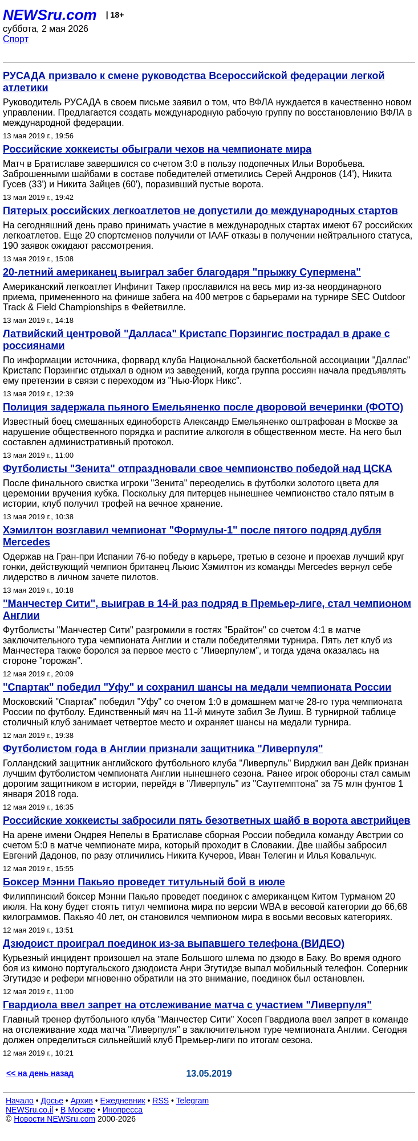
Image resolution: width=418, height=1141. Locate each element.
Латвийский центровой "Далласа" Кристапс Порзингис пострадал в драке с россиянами (196, 339)
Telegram (192, 1100)
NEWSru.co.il (29, 1109)
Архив (82, 1100)
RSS (160, 1100)
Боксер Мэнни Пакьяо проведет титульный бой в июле (144, 882)
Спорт (16, 39)
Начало (20, 1100)
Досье (51, 1100)
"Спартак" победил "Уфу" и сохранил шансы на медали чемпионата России (197, 687)
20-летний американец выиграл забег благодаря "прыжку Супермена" (182, 272)
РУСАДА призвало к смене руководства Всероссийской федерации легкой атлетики (194, 81)
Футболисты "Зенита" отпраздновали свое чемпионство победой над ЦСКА (197, 468)
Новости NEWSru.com (54, 1118)
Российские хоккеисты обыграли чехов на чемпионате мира (157, 149)
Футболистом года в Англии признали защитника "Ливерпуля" (163, 748)
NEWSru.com (50, 14)
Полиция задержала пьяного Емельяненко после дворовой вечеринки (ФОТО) (203, 407)
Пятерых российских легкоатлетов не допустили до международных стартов (200, 210)
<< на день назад (40, 1073)
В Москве (77, 1109)
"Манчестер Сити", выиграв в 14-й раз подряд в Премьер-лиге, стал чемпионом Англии (207, 609)
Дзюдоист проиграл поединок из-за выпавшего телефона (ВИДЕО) (173, 943)
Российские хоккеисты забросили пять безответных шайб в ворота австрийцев (207, 820)
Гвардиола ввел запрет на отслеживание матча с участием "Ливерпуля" (187, 1005)
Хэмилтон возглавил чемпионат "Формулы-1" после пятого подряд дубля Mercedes (192, 536)
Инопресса (123, 1109)
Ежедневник (122, 1100)
